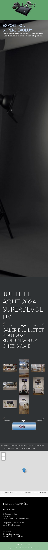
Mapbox (3, 494)
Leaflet (3, 492)
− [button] (3, 458)
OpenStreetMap (19, 492)
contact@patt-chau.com (12, 525)
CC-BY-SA (35, 492)
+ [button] (3, 454)
